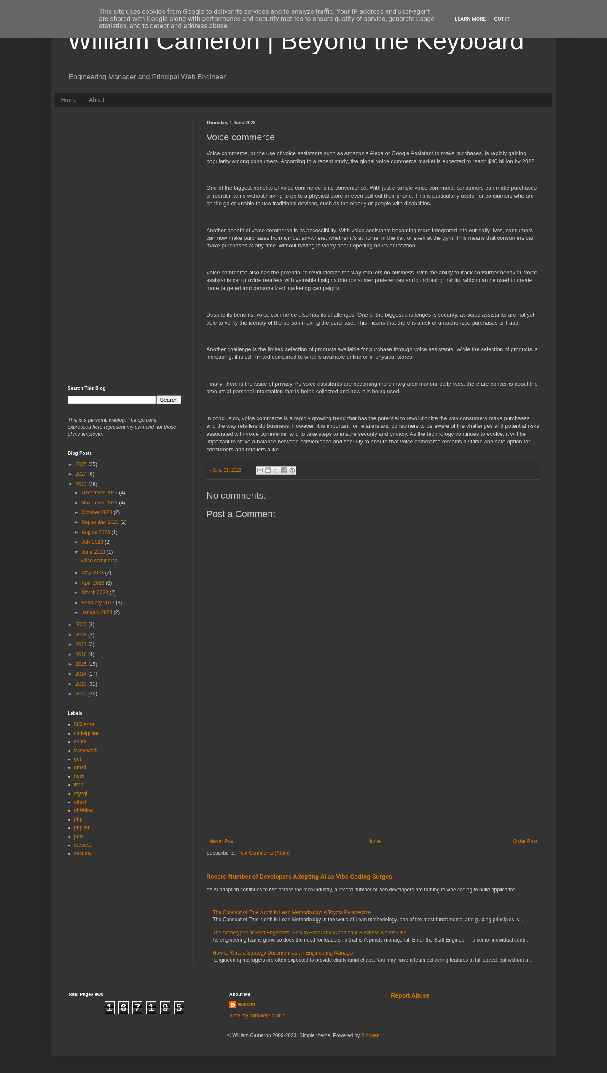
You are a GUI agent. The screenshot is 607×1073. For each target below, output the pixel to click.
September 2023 (100, 522)
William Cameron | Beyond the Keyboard (296, 41)
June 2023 (93, 552)
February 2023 (98, 603)
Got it (502, 19)
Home (69, 100)
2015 (81, 664)
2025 (81, 464)
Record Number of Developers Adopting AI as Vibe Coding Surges (299, 876)
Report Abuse (410, 995)
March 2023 (95, 593)
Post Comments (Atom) (263, 853)
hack (79, 776)
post (79, 837)
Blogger (370, 1035)
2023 (81, 484)
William (246, 1005)
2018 (81, 635)
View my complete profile (257, 1016)
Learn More (470, 19)
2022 (81, 625)
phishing (83, 810)
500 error (84, 724)
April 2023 (93, 583)
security (82, 853)
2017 (81, 644)
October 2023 (97, 512)
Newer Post (222, 841)
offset (80, 802)
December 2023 (100, 493)
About (97, 100)
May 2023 (93, 573)
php (78, 819)
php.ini (81, 828)
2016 (81, 654)
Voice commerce (99, 560)
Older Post (525, 841)
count (80, 742)
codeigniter (86, 733)
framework (86, 751)
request (82, 845)
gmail (80, 767)
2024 (81, 474)
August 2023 (96, 532)
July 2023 (93, 542)
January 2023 (97, 612)
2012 (81, 694)
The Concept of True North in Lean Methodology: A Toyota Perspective (292, 912)
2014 (81, 674)
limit (78, 785)
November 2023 (100, 503)
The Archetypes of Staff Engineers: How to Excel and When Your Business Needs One (310, 933)
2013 (81, 684)
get (77, 759)
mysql (80, 794)
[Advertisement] (373, 769)
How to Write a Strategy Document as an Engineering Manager (283, 953)
